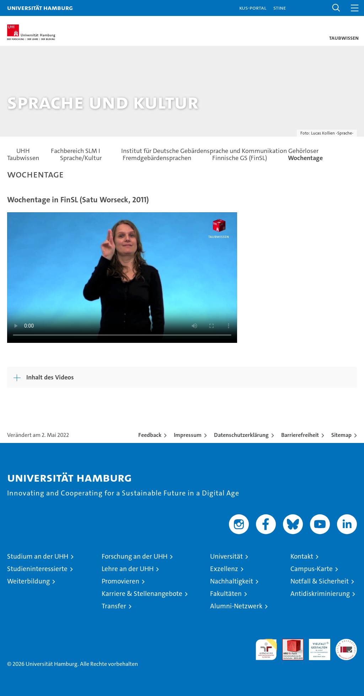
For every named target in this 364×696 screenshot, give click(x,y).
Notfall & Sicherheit (319, 581)
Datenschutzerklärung (241, 435)
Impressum (188, 435)
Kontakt (301, 556)
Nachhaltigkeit (231, 581)
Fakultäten (226, 593)
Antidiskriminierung (320, 593)
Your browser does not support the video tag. (122, 276)
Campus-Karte (311, 568)
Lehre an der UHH (128, 568)
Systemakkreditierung (346, 642)
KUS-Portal (252, 7)
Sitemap (341, 435)
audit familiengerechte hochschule (266, 649)
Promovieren (120, 581)
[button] (336, 8)
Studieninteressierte (37, 568)
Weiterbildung (28, 581)
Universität (226, 556)
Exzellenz (224, 568)
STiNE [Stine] (279, 7)
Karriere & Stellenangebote (142, 593)
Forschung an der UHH (134, 556)
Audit (289, 642)
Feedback (149, 435)
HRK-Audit (315, 646)
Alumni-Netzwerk (236, 606)
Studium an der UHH (37, 556)
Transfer (114, 606)
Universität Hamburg (40, 7)
